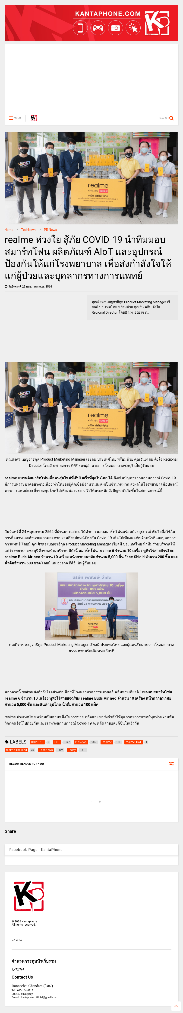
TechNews (28, 230)
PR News (50, 230)
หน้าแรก (17, 940)
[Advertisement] (91, 76)
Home (9, 230)
